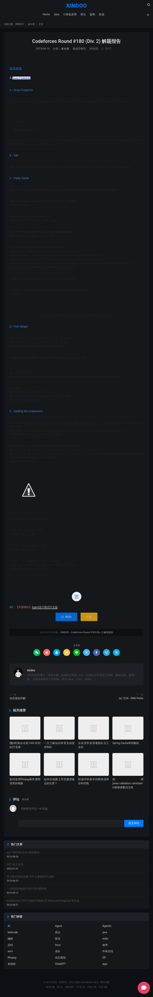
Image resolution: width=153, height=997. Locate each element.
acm (10, 951)
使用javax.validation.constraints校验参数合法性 (127, 783)
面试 (57, 939)
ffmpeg (12, 958)
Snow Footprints (21, 78)
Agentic (106, 926)
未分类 (31, 24)
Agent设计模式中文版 (45, 607)
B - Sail (14, 156)
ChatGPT (60, 964)
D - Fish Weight (19, 327)
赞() (106, 49)
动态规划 (60, 958)
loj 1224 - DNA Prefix (131, 698)
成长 (57, 951)
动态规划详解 (18, 698)
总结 (10, 945)
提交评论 (133, 823)
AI (9, 926)
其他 (101, 14)
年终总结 (107, 951)
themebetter (87, 982)
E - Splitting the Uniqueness (26, 411)
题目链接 (16, 69)
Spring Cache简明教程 (125, 743)
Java (56, 14)
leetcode (13, 932)
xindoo (31, 670)
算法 (83, 14)
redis (105, 939)
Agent (58, 926)
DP (104, 958)
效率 (105, 945)
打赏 (89, 617)
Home (46, 14)
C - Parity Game (19, 178)
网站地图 (104, 982)
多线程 (12, 964)
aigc (104, 964)
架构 (92, 14)
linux (58, 945)
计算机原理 (69, 14)
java (104, 932)
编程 (10, 939)
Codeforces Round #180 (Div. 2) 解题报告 (76, 42)
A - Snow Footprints (21, 90)
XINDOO (76, 6)
